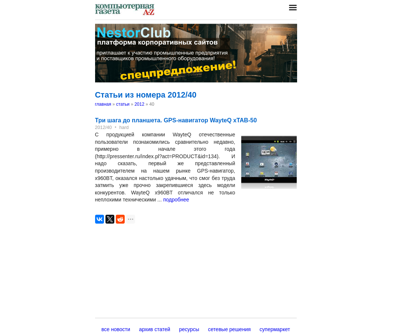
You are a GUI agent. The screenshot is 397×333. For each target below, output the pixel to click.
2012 (139, 104)
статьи (122, 104)
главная (103, 104)
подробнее (176, 200)
